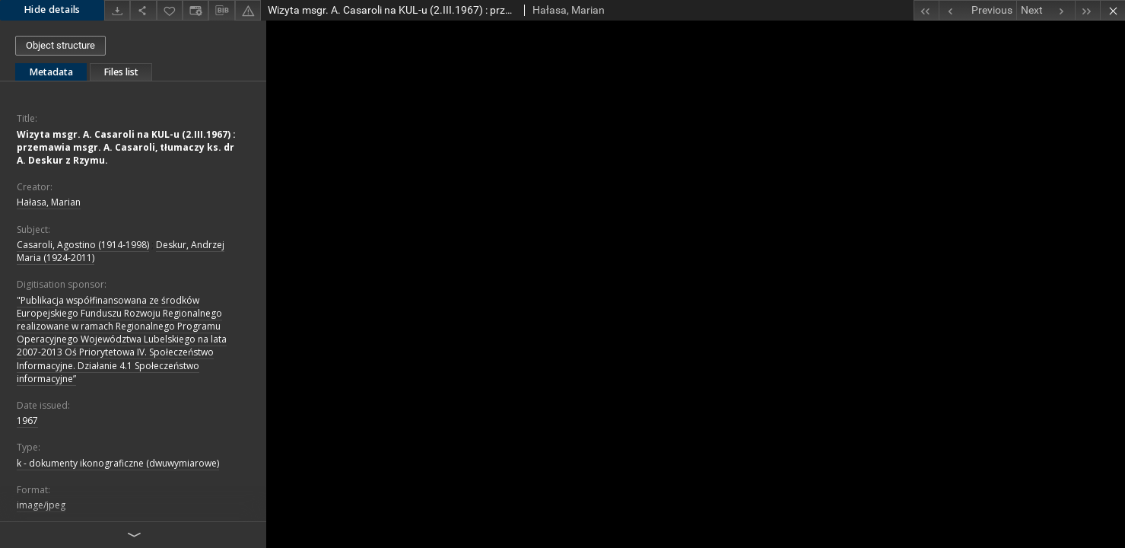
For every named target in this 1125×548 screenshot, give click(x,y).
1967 (27, 420)
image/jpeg (41, 505)
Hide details (52, 9)
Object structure (60, 45)
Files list (120, 71)
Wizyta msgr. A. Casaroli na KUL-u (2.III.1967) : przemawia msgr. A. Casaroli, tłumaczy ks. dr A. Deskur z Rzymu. (126, 147)
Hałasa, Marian (49, 202)
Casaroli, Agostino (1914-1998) (83, 244)
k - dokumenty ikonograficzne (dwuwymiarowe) (118, 463)
